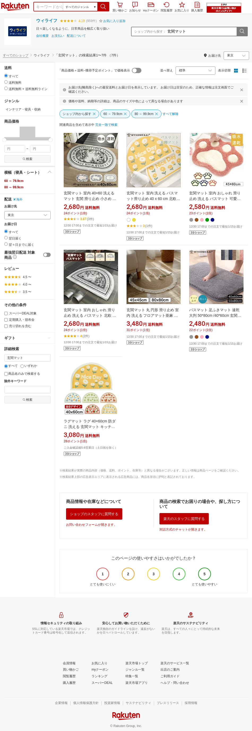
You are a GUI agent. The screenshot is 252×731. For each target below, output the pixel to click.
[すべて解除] (171, 114)
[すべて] (6, 366)
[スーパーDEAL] (102, 683)
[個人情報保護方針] (86, 703)
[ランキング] (99, 676)
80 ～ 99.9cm (14, 187)
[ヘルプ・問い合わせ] (174, 683)
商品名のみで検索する (22, 374)
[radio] (6, 75)
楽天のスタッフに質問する (184, 519)
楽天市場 (15, 6)
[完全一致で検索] (106, 125)
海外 (18, 199)
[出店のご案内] (170, 670)
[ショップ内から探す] (79, 114)
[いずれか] (22, 366)
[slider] (4, 140)
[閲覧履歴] (69, 676)
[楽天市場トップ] (136, 663)
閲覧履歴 (166, 7)
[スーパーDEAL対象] (6, 313)
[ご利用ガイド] (170, 676)
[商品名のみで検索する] (6, 374)
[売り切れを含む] (6, 326)
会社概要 (42, 36)
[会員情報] (69, 663)
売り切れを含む (17, 326)
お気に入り (182, 7)
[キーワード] (27, 358)
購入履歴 (197, 7)
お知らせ (135, 7)
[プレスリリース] (168, 703)
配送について (76, 36)
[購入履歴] (69, 683)
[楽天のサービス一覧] (174, 663)
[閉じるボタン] (242, 89)
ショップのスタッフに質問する (94, 514)
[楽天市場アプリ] (136, 683)
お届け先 (10, 206)
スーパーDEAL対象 (20, 313)
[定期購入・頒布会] (6, 320)
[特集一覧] (131, 676)
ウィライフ (46, 20)
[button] (103, 6)
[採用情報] (191, 703)
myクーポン (151, 7)
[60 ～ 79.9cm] (115, 114)
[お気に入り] (99, 663)
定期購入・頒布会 (19, 320)
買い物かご (119, 7)
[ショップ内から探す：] (201, 31)
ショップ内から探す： (150, 31)
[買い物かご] (71, 670)
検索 (27, 159)
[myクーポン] (100, 670)
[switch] (47, 255)
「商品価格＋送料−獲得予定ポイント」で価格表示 (94, 70)
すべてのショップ (15, 55)
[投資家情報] (112, 703)
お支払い (57, 36)
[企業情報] (61, 703)
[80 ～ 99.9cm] (146, 114)
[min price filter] (14, 149)
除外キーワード (15, 381)
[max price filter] (40, 149)
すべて (11, 366)
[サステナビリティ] (138, 703)
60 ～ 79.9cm (14, 181)
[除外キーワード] (27, 389)
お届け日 (10, 224)
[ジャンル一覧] (135, 670)
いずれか (28, 366)
